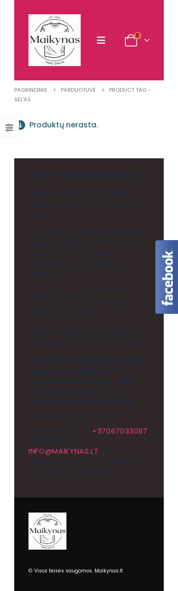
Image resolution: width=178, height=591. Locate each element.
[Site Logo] (54, 40)
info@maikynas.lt (63, 451)
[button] (103, 40)
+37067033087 (120, 431)
